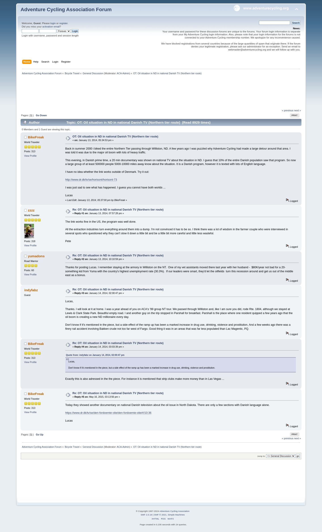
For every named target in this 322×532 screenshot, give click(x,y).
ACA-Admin (123, 73)
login (53, 23)
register (63, 23)
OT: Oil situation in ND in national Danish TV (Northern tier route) (115, 136)
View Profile (30, 155)
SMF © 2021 (160, 514)
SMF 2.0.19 (146, 514)
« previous (287, 110)
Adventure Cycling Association (174, 511)
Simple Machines (176, 514)
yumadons (36, 256)
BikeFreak (36, 137)
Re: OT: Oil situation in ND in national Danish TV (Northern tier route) (117, 209)
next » (297, 110)
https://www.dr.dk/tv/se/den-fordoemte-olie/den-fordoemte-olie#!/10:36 (108, 412)
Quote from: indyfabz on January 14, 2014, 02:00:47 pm (95, 355)
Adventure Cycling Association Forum (66, 9)
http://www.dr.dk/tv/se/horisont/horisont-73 (91, 179)
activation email (50, 26)
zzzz (31, 210)
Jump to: (261, 456)
